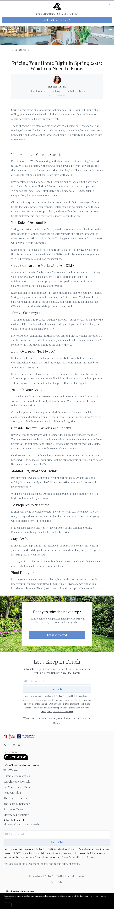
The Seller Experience (17, 804)
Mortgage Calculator (16, 815)
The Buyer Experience (17, 798)
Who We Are (11, 770)
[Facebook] (5, 745)
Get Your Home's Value (17, 787)
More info (7, 898)
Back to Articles (22, 49)
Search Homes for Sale (17, 781)
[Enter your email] (59, 681)
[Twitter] (9, 745)
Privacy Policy (57, 882)
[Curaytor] (16, 759)
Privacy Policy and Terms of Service (57, 711)
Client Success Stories (17, 776)
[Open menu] (110, 30)
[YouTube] (19, 745)
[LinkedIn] (14, 745)
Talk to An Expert (14, 809)
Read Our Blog (12, 792)
